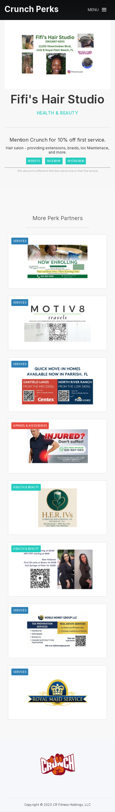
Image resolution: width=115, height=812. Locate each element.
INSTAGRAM (75, 161)
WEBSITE (34, 161)
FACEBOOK (54, 161)
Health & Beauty (58, 112)
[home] (32, 9)
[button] (97, 10)
